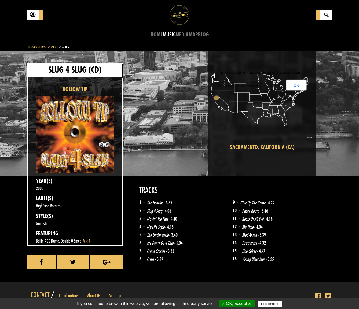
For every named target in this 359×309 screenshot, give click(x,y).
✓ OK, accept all (237, 303)
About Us (93, 295)
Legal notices (68, 295)
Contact (40, 295)
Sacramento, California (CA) (262, 147)
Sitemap (115, 295)
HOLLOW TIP (75, 89)
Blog (203, 35)
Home (157, 35)
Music (169, 35)
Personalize (270, 304)
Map (193, 35)
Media (182, 35)
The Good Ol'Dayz (37, 47)
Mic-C (86, 241)
